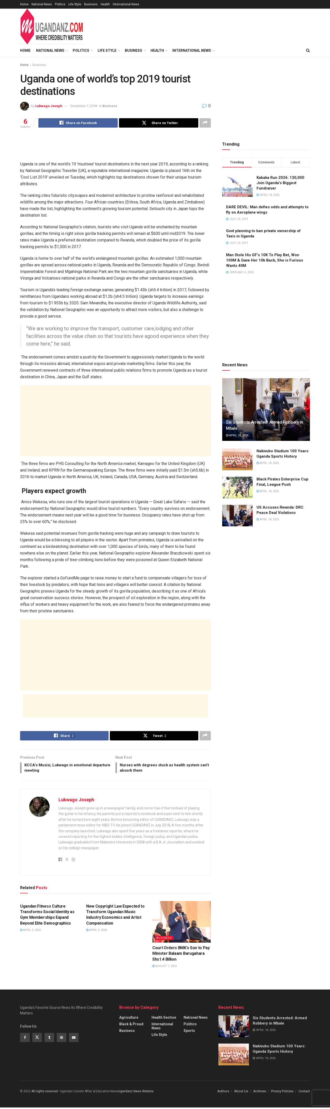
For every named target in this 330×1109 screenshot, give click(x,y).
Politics (60, 4)
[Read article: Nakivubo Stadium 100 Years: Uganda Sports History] (237, 459)
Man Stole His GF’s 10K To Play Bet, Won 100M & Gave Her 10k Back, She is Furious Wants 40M (264, 260)
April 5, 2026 (30, 931)
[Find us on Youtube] (74, 1039)
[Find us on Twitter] (37, 1039)
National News (42, 4)
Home (24, 4)
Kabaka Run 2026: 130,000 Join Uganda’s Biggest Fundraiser (280, 182)
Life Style (74, 4)
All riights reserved (44, 1093)
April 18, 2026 (237, 435)
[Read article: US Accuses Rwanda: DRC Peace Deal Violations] (237, 516)
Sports (189, 1032)
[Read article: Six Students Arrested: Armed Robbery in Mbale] (266, 409)
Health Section (164, 1019)
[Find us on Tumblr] (49, 1039)
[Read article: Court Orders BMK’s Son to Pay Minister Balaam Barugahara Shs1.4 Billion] (181, 923)
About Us (241, 1093)
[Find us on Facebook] (25, 1039)
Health (105, 4)
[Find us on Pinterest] (61, 1039)
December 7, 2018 (83, 106)
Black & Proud (131, 1026)
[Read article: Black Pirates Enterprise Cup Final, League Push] (237, 487)
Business (91, 4)
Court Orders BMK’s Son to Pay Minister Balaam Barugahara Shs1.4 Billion (181, 955)
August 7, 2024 (164, 967)
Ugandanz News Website (136, 1093)
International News (126, 4)
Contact (304, 1093)
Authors (223, 1093)
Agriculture (128, 1019)
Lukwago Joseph (48, 106)
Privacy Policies (282, 1093)
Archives (259, 1093)
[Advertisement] (115, 148)
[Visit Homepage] (52, 26)
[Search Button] (308, 50)
